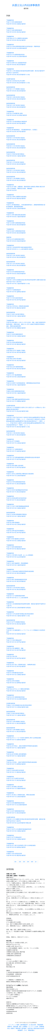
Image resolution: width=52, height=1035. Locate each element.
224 (28, 861)
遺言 (20, 1026)
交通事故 (24, 1026)
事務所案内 (31, 1030)
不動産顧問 (40, 1024)
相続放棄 (15, 1026)
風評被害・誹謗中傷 (27, 1028)
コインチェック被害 (13, 1024)
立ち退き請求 (32, 1024)
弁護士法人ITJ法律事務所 (26, 5)
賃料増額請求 (24, 1024)
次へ (36, 861)
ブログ (25, 1030)
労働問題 (41, 1026)
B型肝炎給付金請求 (38, 1028)
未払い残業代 (11, 1028)
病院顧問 (20, 1030)
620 (32, 861)
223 (24, 861)
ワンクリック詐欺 (33, 1026)
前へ (16, 861)
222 (20, 861)
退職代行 (9, 1026)
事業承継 (18, 1028)
